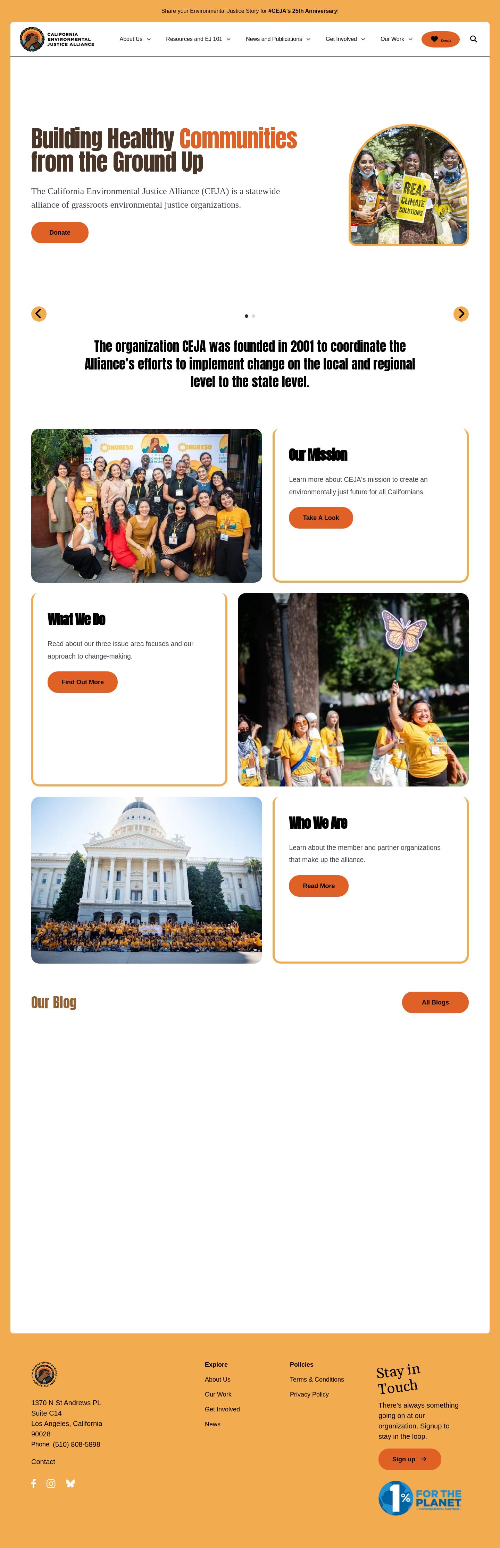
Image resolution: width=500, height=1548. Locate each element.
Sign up (409, 1419)
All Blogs (435, 962)
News (212, 1384)
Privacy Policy (309, 1354)
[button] (474, 39)
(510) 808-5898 (76, 1404)
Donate (432, 39)
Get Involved (324, 39)
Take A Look (304, 524)
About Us (114, 39)
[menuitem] (120, 39)
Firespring (337, 1513)
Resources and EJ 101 (177, 39)
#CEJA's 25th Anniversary (302, 11)
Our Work (376, 39)
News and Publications (257, 39)
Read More (302, 865)
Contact (43, 1421)
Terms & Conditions (317, 1339)
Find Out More (84, 676)
